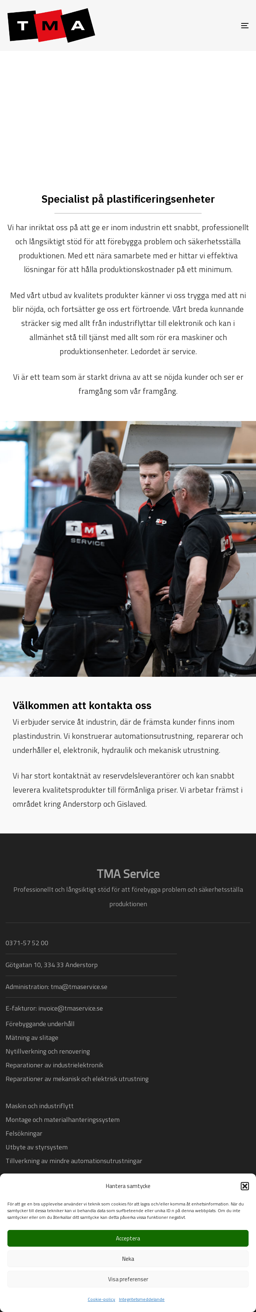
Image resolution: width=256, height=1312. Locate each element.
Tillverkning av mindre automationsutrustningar (74, 1161)
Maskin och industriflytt (40, 1106)
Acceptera (128, 1238)
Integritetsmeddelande (142, 1299)
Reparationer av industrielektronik (54, 1065)
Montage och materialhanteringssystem (63, 1119)
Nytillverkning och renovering (48, 1051)
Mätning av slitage (32, 1037)
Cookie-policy (101, 1299)
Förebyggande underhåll (40, 1024)
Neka (128, 1258)
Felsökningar (24, 1133)
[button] (245, 1186)
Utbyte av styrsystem (37, 1147)
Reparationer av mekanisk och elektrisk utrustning (77, 1079)
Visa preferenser (128, 1279)
